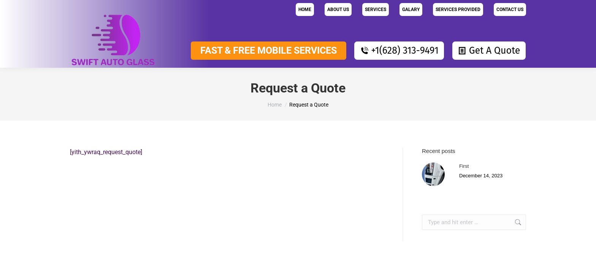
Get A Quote (489, 50)
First (464, 166)
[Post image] (439, 174)
